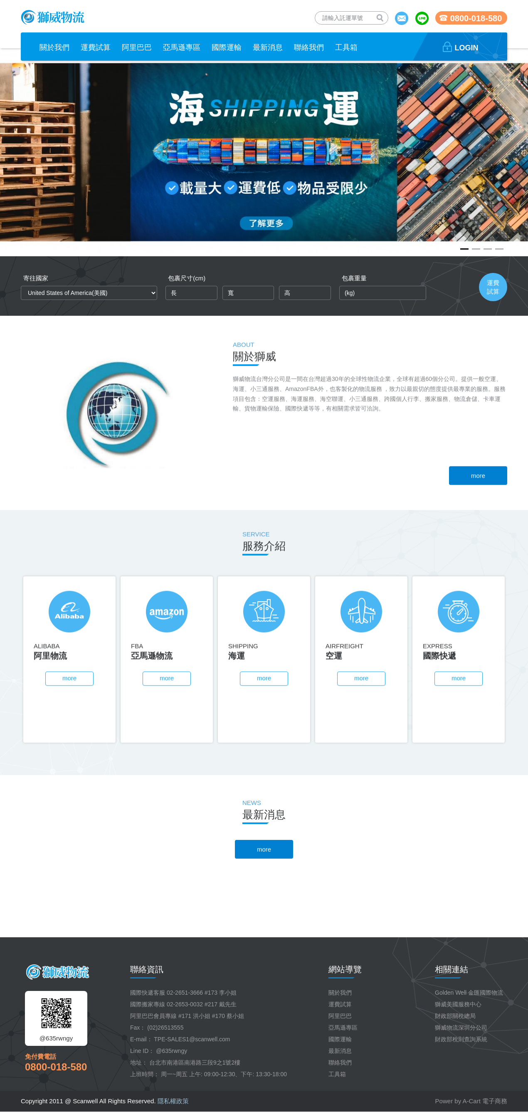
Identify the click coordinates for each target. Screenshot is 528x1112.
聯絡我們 (340, 1062)
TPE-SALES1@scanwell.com (192, 1039)
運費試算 (340, 1004)
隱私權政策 (173, 1101)
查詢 (381, 18)
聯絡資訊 (146, 969)
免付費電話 (40, 1056)
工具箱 (337, 1074)
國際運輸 (340, 1039)
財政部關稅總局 (455, 1016)
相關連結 (451, 969)
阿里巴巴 (340, 1016)
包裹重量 (354, 278)
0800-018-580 (56, 1066)
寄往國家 (35, 278)
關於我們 (340, 992)
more (478, 568)
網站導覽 (345, 969)
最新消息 (340, 1051)
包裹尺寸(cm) (186, 278)
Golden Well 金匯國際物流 (469, 992)
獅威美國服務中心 (458, 1004)
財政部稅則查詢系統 (461, 1039)
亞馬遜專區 (343, 1027)
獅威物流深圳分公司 (461, 1027)
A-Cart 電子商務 (484, 1101)
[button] (464, 249)
